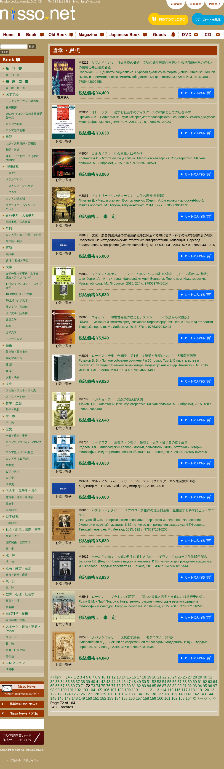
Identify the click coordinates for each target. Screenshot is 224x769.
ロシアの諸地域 (15, 198)
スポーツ (11, 637)
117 (184, 690)
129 (103, 694)
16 (134, 677)
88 (169, 686)
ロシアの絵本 (14, 124)
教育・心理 (12, 600)
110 (135, 690)
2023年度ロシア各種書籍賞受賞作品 (24, 115)
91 (185, 686)
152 (103, 698)
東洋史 (10, 477)
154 (117, 698)
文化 (9, 384)
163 (182, 698)
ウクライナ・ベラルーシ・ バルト (22, 206)
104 (92, 690)
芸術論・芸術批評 (17, 351)
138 (167, 694)
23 (170, 677)
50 (144, 682)
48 (134, 682)
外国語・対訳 (14, 241)
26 (185, 677)
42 (103, 682)
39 (88, 682)
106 (106, 690)
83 (144, 686)
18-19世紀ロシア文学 (19, 294)
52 (154, 682)
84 (149, 686)
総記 (9, 137)
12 (114, 677)
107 (113, 690)
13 (119, 677)
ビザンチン (12, 471)
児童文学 (11, 319)
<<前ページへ (61, 677)
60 (195, 682)
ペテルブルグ (14, 179)
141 (189, 694)
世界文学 (11, 332)
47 (129, 682)
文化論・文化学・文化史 (21, 390)
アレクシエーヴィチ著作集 (22, 101)
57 (179, 682)
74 (98, 686)
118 (192, 690)
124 (67, 694)
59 (190, 682)
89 (174, 686)
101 (71, 690)
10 (103, 677)
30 (205, 677)
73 (93, 686)
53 (159, 682)
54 (164, 682)
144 (210, 694)
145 (53, 698)
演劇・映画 (12, 377)
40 (93, 682)
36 (73, 682)
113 (156, 690)
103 (85, 690)
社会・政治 (12, 536)
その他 (10, 656)
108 (120, 690)
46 (124, 682)
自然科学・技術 (17, 613)
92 (190, 686)
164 (189, 698)
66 (57, 686)
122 (53, 694)
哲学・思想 (14, 403)
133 (132, 694)
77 (113, 686)
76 (108, 686)
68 (68, 686)
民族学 (10, 503)
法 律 (10, 555)
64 (215, 682)
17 (139, 677)
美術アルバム (14, 358)
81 (134, 686)
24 (175, 677)
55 (169, 682)
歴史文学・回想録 (17, 306)
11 (109, 677)
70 (78, 686)
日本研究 (12, 516)
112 (149, 690)
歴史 (9, 429)
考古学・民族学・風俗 (22, 490)
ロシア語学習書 (15, 130)
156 (132, 698)
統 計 (10, 581)
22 (164, 677)
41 (98, 682)
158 (146, 698)
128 (96, 694)
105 (99, 690)
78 (118, 686)
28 (195, 677)
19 (149, 677)
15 (129, 677)
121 (213, 690)
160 (160, 698)
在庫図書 (11, 107)
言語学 (10, 254)
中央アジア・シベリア (19, 185)
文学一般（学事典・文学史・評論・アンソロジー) (23, 275)
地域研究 (12, 166)
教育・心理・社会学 (20, 594)
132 (125, 694)
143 (203, 694)
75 (103, 686)
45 (118, 682)
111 (142, 690)
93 (195, 686)
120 (206, 690)
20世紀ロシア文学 (17, 300)
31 (210, 677)
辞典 (9, 228)
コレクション (15, 663)
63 (210, 682)
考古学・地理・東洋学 (19, 497)
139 (174, 694)
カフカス (11, 192)
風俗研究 (11, 510)
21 (159, 677)
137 (160, 694)
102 (78, 690)
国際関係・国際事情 (18, 542)
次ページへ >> (204, 698)
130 (110, 694)
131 (117, 694)
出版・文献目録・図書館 (21, 143)
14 (124, 677)
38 (83, 682)
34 (63, 682)
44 (113, 682)
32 (52, 682)
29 (200, 677)
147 (67, 698)
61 (200, 682)
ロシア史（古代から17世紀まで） (24, 444)
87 (164, 686)
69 (73, 686)
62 (205, 682)
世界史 (10, 484)
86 (159, 686)
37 (78, 682)
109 (128, 690)
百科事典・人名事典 (20, 215)
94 (200, 686)
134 (139, 694)
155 (125, 698)
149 (82, 698)
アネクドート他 (15, 396)
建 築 (9, 364)
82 (139, 686)
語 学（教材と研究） (18, 260)
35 (68, 682)
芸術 (9, 345)
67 (63, 686)
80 (129, 686)
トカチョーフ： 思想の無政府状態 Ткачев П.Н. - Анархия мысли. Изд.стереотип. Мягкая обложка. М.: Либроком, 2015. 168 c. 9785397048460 (145, 404)
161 (167, 698)
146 (60, 698)
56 (174, 682)
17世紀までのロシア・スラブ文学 (24, 285)
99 (57, 690)
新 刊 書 (12, 75)
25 (180, 677)
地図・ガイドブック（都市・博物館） (23, 158)
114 (163, 690)
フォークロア (14, 338)
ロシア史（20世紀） (18, 458)
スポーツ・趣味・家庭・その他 (23, 628)
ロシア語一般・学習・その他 (23, 234)
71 (83, 686)
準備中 (10, 669)
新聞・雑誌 (12, 149)
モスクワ (11, 173)
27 (190, 677)
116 (177, 690)
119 (199, 690)
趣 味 (10, 643)
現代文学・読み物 (17, 313)
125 (75, 694)
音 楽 (9, 371)
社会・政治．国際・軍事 (23, 529)
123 (60, 694)
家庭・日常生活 (15, 650)
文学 (9, 267)
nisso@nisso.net (90, 1)
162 (174, 698)
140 (182, 694)
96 (210, 686)
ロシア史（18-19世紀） (20, 452)
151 (96, 698)
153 (110, 698)
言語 (9, 247)
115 (170, 690)
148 (75, 698)
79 (124, 686)
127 (89, 694)
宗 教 (10, 416)
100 (64, 690)
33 (57, 682)
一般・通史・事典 (17, 435)
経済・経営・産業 (18, 568)
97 (215, 686)
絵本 (8, 326)
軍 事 (10, 548)
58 (185, 682)
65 (52, 686)
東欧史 (10, 465)
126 (82, 694)
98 (52, 690)
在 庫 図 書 (15, 88)
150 (89, 698)
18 (144, 677)
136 (153, 694)
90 (179, 686)
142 (196, 694)
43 (108, 682)
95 (205, 686)
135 (146, 694)
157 (139, 698)
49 (139, 682)
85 (154, 686)
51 (149, 682)
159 (153, 698)
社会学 (10, 607)
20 (154, 677)
